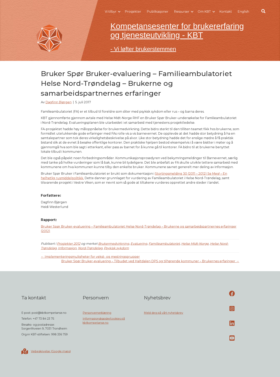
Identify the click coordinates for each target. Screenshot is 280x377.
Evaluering (138, 243)
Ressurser (181, 11)
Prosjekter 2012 (68, 243)
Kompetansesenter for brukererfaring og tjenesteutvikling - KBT (177, 31)
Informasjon (67, 248)
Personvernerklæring (97, 313)
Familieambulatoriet (164, 243)
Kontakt (225, 11)
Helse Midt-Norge (195, 243)
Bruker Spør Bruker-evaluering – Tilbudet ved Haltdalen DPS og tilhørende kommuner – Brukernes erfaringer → (150, 261)
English (243, 11)
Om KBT (204, 11)
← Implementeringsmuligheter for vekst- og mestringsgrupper (90, 257)
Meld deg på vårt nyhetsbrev (163, 313)
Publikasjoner (157, 11)
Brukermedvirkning (113, 243)
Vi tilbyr (110, 11)
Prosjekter (133, 11)
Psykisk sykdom (116, 248)
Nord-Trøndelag (90, 248)
